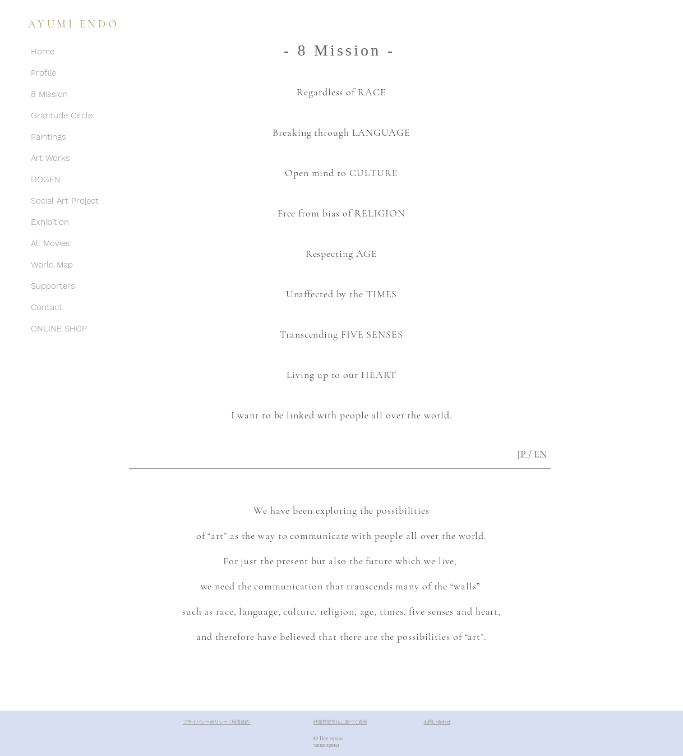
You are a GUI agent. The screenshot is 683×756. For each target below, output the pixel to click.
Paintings (48, 137)
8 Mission (49, 94)
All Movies (50, 243)
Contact (46, 307)
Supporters (53, 286)
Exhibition (50, 222)
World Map (52, 265)
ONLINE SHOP (59, 329)
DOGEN (46, 179)
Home (42, 52)
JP (522, 454)
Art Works (50, 158)
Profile (43, 73)
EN (540, 454)
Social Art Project (65, 201)
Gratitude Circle (62, 115)
